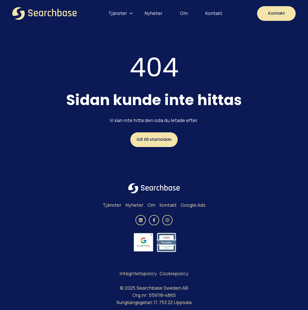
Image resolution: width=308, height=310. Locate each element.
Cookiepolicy (174, 273)
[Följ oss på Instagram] (167, 220)
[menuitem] (119, 13)
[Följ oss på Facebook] (154, 220)
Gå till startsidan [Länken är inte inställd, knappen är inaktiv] (154, 139)
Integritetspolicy (139, 273)
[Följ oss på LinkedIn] (140, 220)
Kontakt (213, 13)
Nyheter (153, 13)
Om (184, 13)
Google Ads (193, 205)
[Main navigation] (167, 13)
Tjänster (117, 13)
